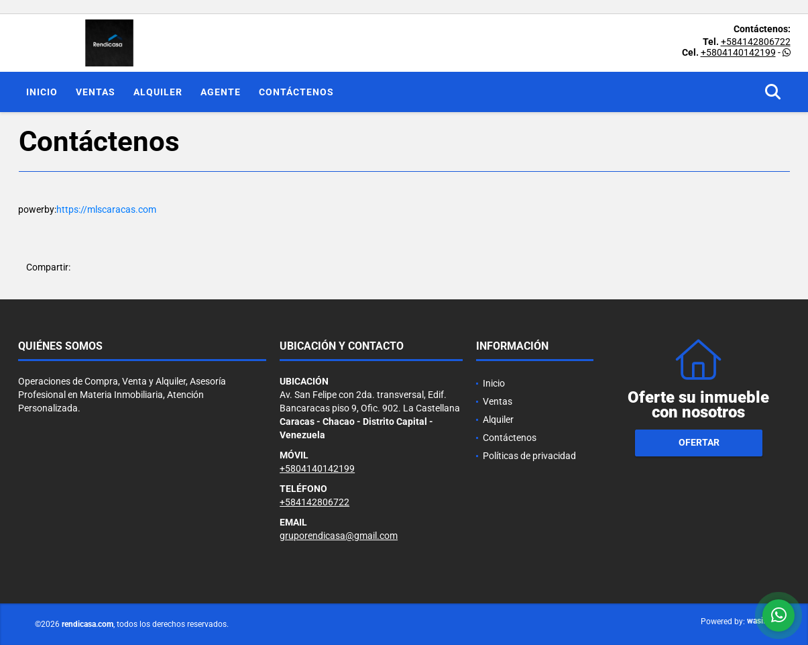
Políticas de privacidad (529, 455)
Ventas (95, 92)
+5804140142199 (738, 52)
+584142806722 (756, 41)
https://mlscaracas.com (106, 209)
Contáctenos (296, 92)
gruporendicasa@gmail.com (339, 535)
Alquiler (157, 92)
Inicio (42, 92)
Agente (220, 92)
